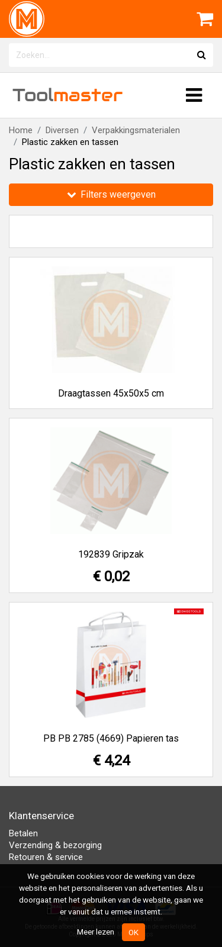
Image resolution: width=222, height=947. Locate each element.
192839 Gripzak (111, 554)
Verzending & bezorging (55, 845)
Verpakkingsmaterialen (136, 130)
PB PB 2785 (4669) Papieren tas (111, 738)
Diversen (62, 130)
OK (133, 932)
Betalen (23, 833)
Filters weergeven (111, 194)
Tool (67, 95)
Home (21, 130)
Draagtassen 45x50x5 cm (111, 393)
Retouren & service (46, 857)
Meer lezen (95, 931)
